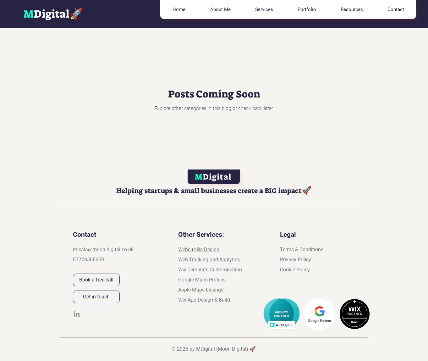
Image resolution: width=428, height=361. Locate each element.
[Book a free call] (96, 280)
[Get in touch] (96, 297)
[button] (264, 9)
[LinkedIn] (77, 314)
